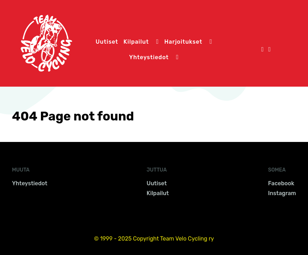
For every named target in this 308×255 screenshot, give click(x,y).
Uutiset (157, 183)
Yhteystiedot (29, 183)
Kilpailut (158, 193)
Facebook (281, 183)
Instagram (282, 193)
